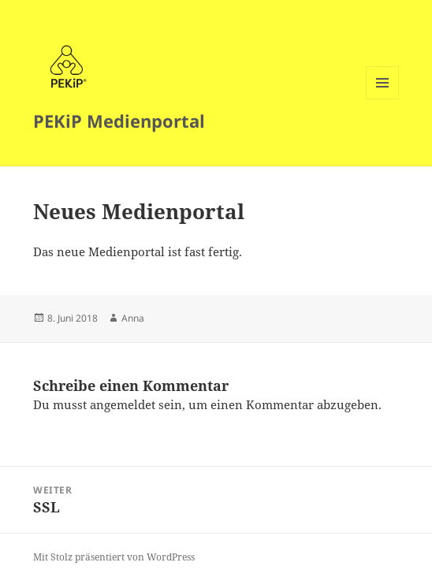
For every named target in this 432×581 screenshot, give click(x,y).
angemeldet (122, 404)
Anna (132, 318)
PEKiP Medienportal (119, 120)
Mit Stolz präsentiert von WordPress (114, 557)
